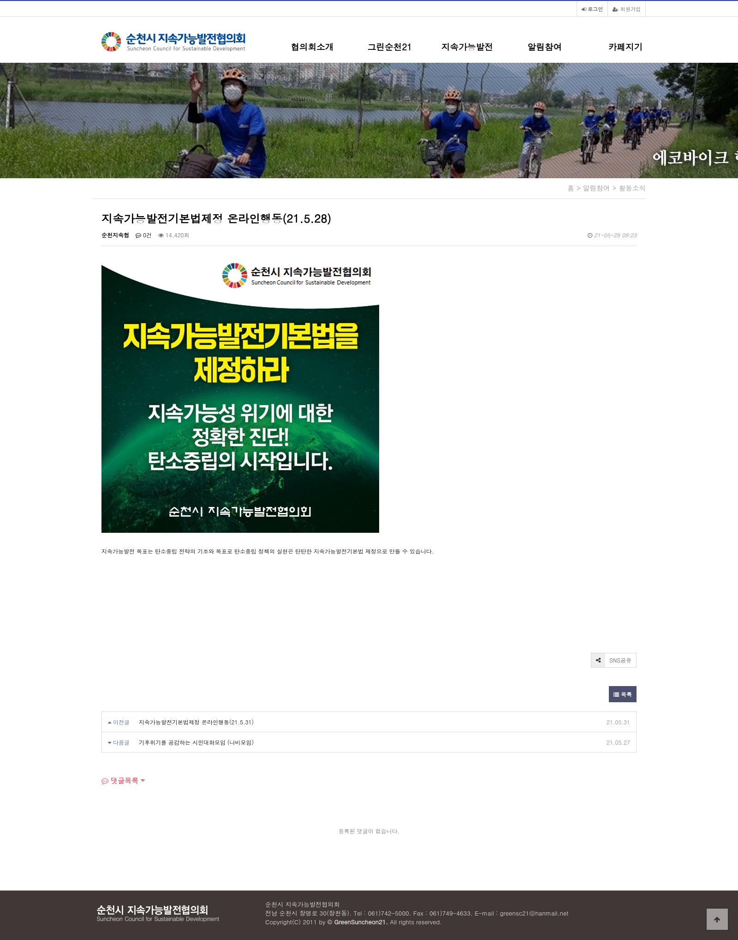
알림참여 (545, 47)
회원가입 (627, 8)
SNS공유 (611, 660)
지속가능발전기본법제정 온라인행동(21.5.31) (196, 722)
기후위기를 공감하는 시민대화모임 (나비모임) (196, 742)
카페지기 (625, 47)
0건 (144, 235)
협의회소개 (312, 47)
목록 (622, 694)
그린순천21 (390, 47)
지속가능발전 (467, 47)
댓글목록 (119, 780)
